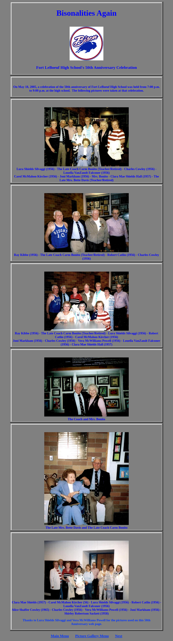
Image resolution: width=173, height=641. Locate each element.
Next (118, 636)
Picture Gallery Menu (92, 636)
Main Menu (60, 636)
